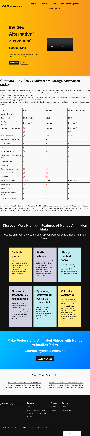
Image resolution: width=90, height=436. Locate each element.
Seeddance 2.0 (48, 427)
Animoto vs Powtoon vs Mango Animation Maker (66, 385)
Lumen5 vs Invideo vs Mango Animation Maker (24, 385)
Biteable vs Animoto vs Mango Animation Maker (66, 383)
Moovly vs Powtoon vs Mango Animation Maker (66, 387)
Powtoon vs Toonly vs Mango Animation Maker (24, 387)
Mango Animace (6, 403)
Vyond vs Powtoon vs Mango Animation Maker (24, 383)
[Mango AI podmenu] (37, 3)
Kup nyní (24, 62)
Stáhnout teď (14, 62)
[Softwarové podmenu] (47, 3)
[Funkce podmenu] (56, 3)
